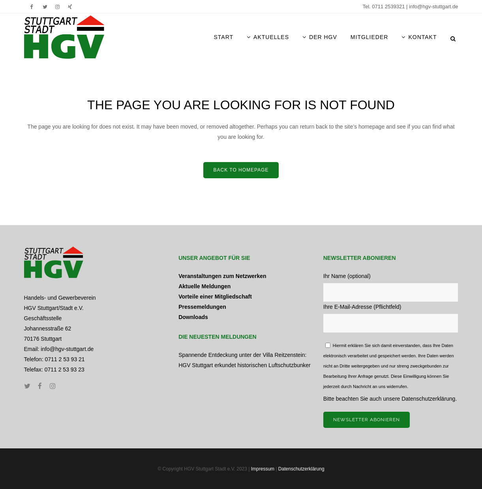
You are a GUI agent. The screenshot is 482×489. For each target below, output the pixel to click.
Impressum (262, 469)
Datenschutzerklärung (428, 399)
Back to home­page (240, 170)
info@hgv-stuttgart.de (433, 6)
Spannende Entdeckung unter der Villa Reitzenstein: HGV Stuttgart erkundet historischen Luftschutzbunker (244, 360)
